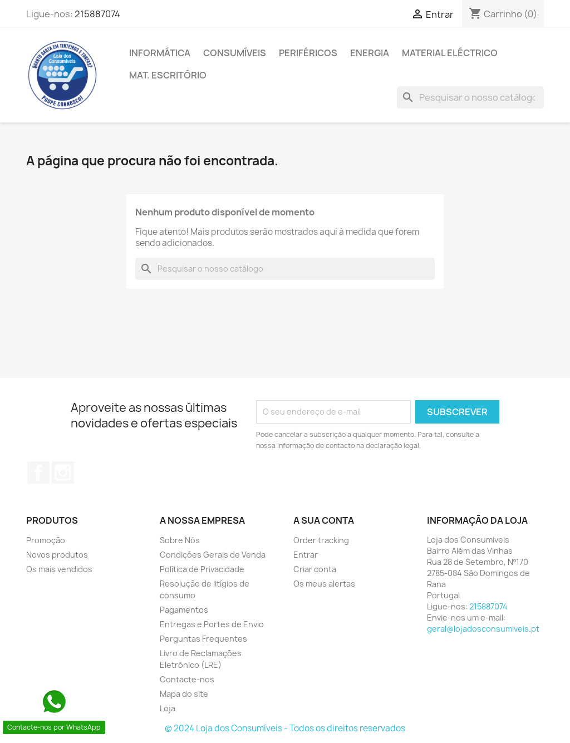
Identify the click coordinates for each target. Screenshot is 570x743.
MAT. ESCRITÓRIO (168, 75)
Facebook (38, 472)
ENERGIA (369, 53)
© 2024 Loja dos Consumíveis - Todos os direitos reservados (285, 728)
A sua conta (323, 520)
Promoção (45, 540)
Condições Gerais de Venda (213, 554)
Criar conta (314, 569)
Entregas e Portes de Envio (212, 624)
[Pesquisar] (470, 97)
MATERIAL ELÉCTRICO (450, 53)
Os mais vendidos (59, 569)
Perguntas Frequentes (203, 638)
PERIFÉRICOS (308, 53)
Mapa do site (184, 693)
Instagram (63, 472)
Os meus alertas (324, 583)
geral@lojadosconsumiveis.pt (483, 628)
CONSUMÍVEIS (234, 53)
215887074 (97, 14)
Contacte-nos (187, 679)
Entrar (305, 554)
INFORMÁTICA (159, 53)
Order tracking (321, 540)
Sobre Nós (180, 540)
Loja (167, 708)
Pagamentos (184, 609)
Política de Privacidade (202, 569)
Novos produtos (57, 554)
